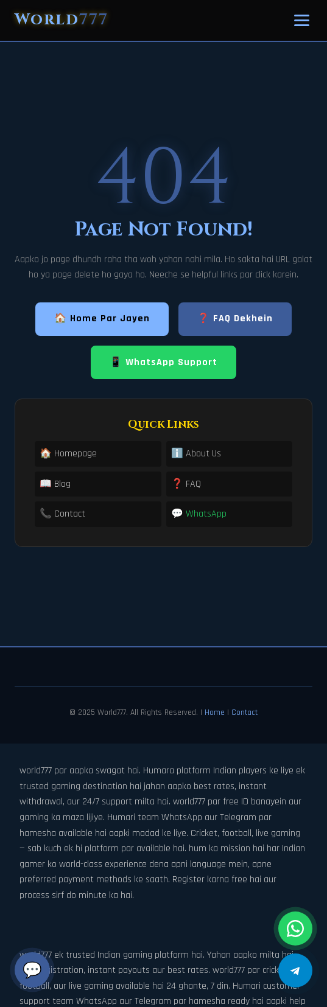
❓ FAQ (186, 484)
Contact (244, 712)
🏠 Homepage (68, 453)
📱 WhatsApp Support (163, 362)
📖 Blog (55, 484)
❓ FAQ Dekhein (235, 318)
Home (215, 712)
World (61, 19)
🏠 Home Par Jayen (102, 318)
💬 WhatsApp (199, 513)
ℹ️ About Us (196, 453)
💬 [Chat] (32, 969)
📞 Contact (62, 513)
